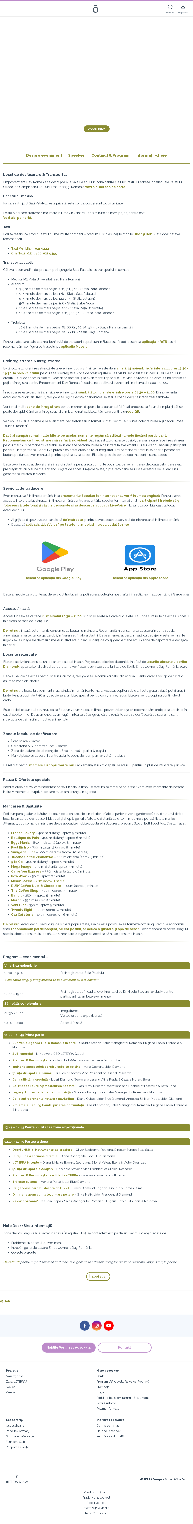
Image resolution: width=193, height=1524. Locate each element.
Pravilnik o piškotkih (96, 1492)
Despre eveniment (45, 155)
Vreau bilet (97, 129)
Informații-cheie (151, 155)
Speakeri (76, 155)
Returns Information (109, 1408)
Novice (10, 1387)
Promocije (103, 1387)
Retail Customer (107, 1403)
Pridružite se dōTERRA (111, 1436)
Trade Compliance (96, 1513)
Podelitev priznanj (17, 1431)
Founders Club (15, 1441)
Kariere (10, 1392)
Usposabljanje (15, 1425)
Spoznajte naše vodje (20, 1436)
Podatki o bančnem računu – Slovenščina (123, 1397)
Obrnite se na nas (108, 1425)
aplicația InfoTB (154, 342)
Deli (5, 1301)
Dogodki (102, 1392)
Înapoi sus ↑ (98, 1276)
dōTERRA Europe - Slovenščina (160, 1479)
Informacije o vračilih (96, 1508)
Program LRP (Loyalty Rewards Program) (123, 1381)
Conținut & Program (110, 155)
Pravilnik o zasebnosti (96, 1497)
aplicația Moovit (74, 346)
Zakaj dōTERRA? (16, 1381)
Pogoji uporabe (96, 1502)
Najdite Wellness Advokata (69, 1347)
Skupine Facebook (109, 1431)
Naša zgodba (14, 1376)
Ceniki (100, 1376)
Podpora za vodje (17, 1447)
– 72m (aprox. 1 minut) (38, 881)
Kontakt (124, 1347)
